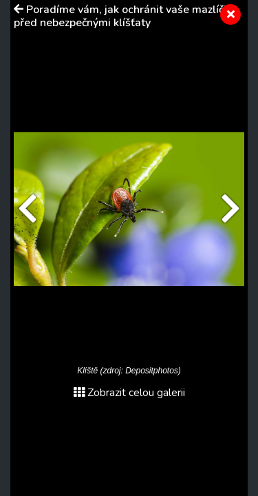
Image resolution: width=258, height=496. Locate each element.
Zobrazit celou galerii (129, 392)
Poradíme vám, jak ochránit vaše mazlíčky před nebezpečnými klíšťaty (124, 16)
